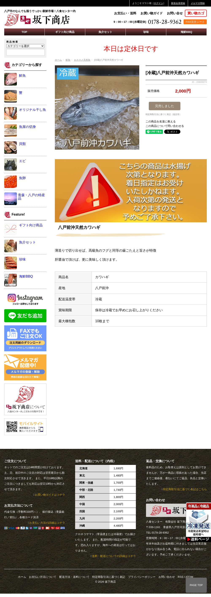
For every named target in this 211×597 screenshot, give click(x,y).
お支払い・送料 (125, 13)
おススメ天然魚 (82, 60)
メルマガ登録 (198, 3)
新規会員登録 (178, 3)
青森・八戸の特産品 (31, 196)
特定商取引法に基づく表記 (108, 576)
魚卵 (22, 178)
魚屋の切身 (27, 127)
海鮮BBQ (186, 32)
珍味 (146, 32)
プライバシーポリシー (142, 576)
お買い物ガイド (152, 13)
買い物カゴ (195, 13)
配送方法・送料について (74, 576)
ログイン (158, 3)
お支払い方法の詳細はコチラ (47, 522)
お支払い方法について (42, 576)
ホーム (58, 60)
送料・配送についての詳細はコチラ (114, 556)
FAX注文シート (195, 21)
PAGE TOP (196, 585)
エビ (22, 161)
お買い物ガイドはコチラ (50, 494)
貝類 (22, 144)
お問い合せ (175, 13)
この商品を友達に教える (161, 121)
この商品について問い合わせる (165, 125)
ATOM (189, 576)
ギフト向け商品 (64, 32)
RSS (180, 576)
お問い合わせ (166, 576)
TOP (24, 32)
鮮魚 (68, 60)
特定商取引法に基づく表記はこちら (185, 489)
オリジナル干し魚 (32, 109)
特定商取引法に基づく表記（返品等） (163, 114)
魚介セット (105, 32)
